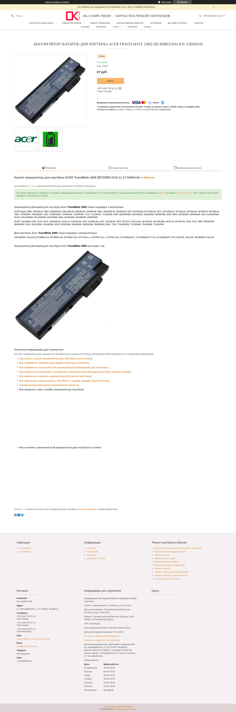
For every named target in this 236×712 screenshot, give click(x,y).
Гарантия (198, 23)
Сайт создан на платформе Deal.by (118, 706)
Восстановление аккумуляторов (170, 551)
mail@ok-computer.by (27, 646)
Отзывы (85, 27)
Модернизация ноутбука (166, 561)
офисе (162, 193)
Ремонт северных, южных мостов (171, 575)
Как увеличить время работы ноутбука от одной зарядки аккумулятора (64, 380)
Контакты (101, 27)
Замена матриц (162, 555)
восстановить (89, 509)
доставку (32, 186)
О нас (116, 27)
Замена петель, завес (165, 558)
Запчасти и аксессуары (41, 23)
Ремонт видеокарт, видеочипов (170, 565)
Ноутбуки (132, 27)
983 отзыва (166, 2)
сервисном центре (184, 193)
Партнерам (155, 23)
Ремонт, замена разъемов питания (171, 572)
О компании (25, 551)
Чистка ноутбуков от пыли (167, 579)
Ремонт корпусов (163, 568)
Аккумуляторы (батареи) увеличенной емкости (48, 385)
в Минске (147, 177)
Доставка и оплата (177, 23)
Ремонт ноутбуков (71, 23)
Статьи (147, 27)
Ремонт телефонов (100, 23)
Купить (110, 81)
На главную (25, 548)
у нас (23, 509)
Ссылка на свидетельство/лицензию (102, 636)
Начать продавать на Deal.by (57, 2)
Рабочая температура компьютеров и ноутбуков (178, 548)
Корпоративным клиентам (130, 23)
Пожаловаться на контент (125, 709)
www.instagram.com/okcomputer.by (33, 639)
